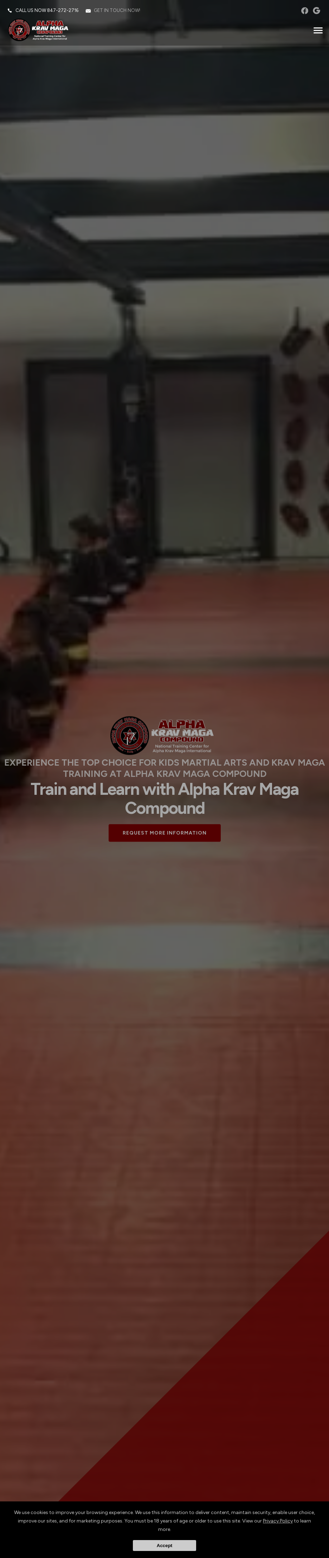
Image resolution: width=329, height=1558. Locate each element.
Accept (164, 1545)
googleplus (316, 11)
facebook (304, 11)
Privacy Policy (278, 1521)
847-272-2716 (62, 10)
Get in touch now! (117, 10)
